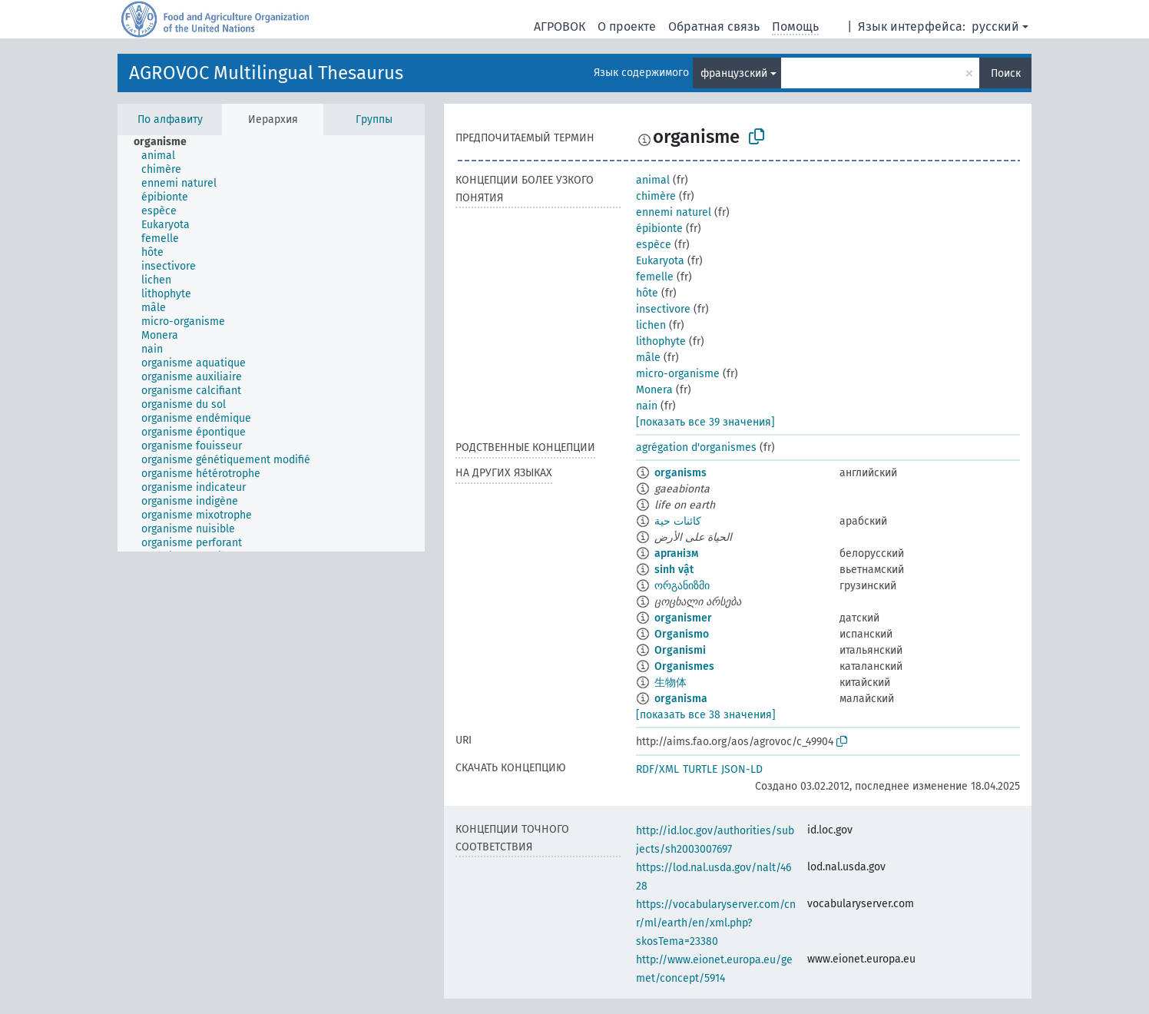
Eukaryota (660, 260)
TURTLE (700, 769)
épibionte (659, 228)
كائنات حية (677, 521)
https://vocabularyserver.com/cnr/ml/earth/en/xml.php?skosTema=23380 (716, 923)
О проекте (627, 26)
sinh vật (674, 569)
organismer (683, 618)
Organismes (684, 666)
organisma (680, 698)
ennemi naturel (673, 212)
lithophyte (661, 341)
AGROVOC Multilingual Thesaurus (266, 73)
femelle (655, 276)
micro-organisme (678, 373)
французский (733, 73)
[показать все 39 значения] (705, 422)
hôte (647, 293)
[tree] (271, 343)
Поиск (1006, 73)
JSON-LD (742, 769)
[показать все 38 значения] (706, 714)
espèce (653, 244)
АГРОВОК (559, 26)
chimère (656, 196)
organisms (680, 472)
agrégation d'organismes (696, 447)
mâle (648, 357)
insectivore (663, 309)
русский (995, 26)
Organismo (681, 634)
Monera (654, 389)
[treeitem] (166, 142)
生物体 (670, 682)
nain (646, 406)
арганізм (676, 553)
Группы (374, 119)
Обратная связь (714, 26)
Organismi (680, 650)
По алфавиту (170, 119)
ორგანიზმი (682, 585)
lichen (651, 325)
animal (653, 180)
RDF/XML (657, 769)
